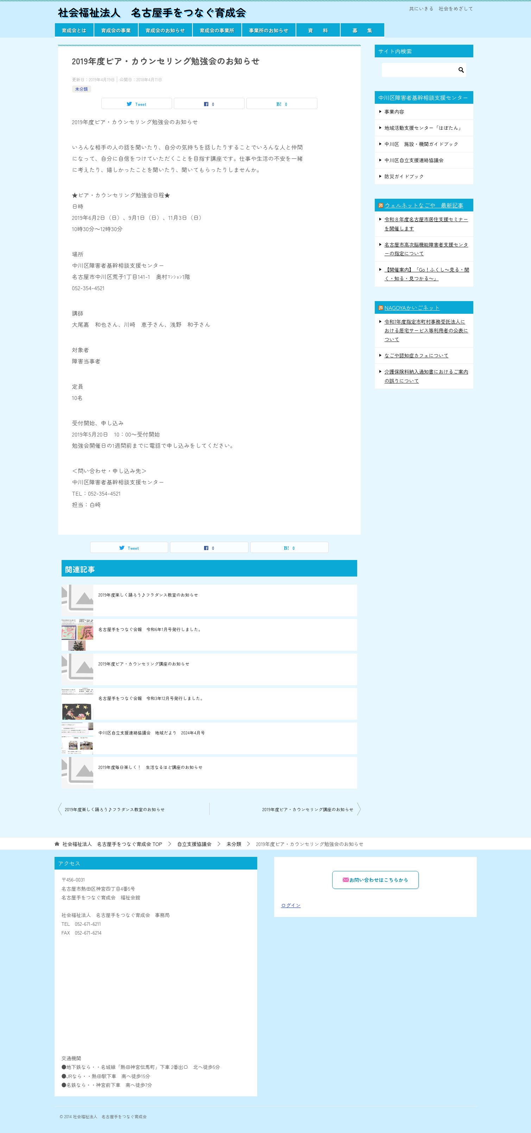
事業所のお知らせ (269, 29)
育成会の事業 (116, 29)
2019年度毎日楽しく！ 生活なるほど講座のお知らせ (151, 767)
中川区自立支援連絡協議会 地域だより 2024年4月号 (152, 733)
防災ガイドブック (404, 176)
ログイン (291, 905)
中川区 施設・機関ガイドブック (422, 143)
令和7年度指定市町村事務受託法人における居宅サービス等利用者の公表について (426, 330)
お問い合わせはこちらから (375, 879)
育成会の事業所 (217, 29)
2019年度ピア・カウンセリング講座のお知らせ (144, 664)
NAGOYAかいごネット (412, 307)
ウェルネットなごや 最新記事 (424, 205)
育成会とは (74, 29)
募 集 (362, 29)
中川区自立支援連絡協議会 (414, 160)
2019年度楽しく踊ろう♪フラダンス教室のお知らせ (148, 595)
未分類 (81, 88)
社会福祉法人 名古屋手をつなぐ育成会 (153, 12)
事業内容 (394, 111)
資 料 (318, 29)
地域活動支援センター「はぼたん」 (424, 127)
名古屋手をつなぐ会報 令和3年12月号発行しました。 (152, 698)
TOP (112, 844)
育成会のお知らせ (165, 29)
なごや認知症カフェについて (417, 355)
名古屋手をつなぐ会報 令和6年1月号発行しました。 (151, 629)
